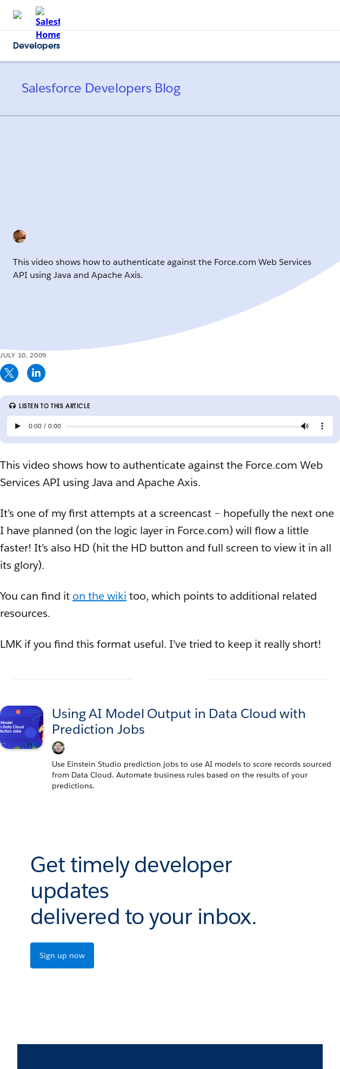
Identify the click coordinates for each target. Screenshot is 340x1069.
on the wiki (99, 596)
